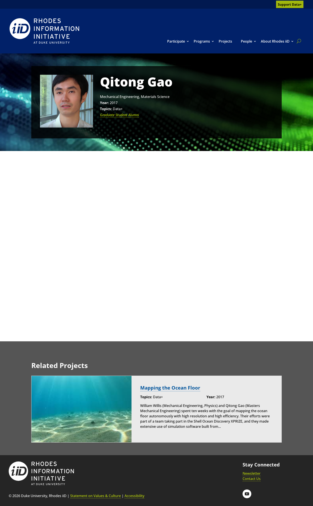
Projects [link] (225, 41)
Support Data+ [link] (290, 4)
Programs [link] (202, 41)
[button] (247, 493)
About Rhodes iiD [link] (275, 41)
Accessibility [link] (134, 495)
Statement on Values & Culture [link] (95, 495)
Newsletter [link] (252, 473)
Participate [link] (176, 41)
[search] (298, 41)
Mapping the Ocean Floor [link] (170, 387)
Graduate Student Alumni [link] (119, 115)
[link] (44, 31)
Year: (104, 102)
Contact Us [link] (252, 478)
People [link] (246, 41)
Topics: (106, 108)
